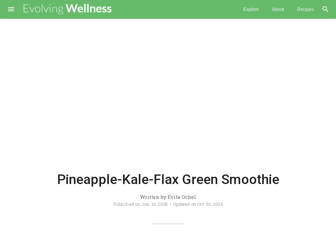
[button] (11, 10)
